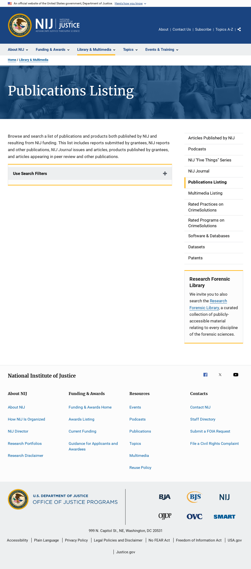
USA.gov (235, 540)
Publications (140, 431)
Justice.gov (125, 552)
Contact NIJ (200, 407)
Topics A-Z (224, 29)
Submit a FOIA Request (210, 431)
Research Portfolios (25, 443)
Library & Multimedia (33, 60)
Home (12, 60)
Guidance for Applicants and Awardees (93, 446)
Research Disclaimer (25, 455)
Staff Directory (202, 419)
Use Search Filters (30, 173)
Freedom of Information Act (199, 540)
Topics (135, 443)
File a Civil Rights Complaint (214, 443)
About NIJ (16, 407)
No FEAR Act (159, 540)
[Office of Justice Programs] (20, 25)
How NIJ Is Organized (26, 419)
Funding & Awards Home (90, 407)
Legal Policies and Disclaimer (118, 540)
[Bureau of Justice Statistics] (195, 503)
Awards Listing (81, 419)
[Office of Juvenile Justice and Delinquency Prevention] (165, 520)
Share (243, 33)
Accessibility (17, 540)
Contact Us (182, 29)
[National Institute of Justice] (224, 501)
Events (135, 407)
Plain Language (46, 540)
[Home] (57, 25)
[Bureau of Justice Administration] (165, 500)
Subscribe (203, 29)
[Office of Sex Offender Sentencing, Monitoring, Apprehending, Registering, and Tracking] (224, 519)
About (163, 29)
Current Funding (82, 431)
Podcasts (137, 419)
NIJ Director (18, 431)
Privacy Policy (76, 540)
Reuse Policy (140, 467)
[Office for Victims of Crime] (194, 520)
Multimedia (139, 455)
